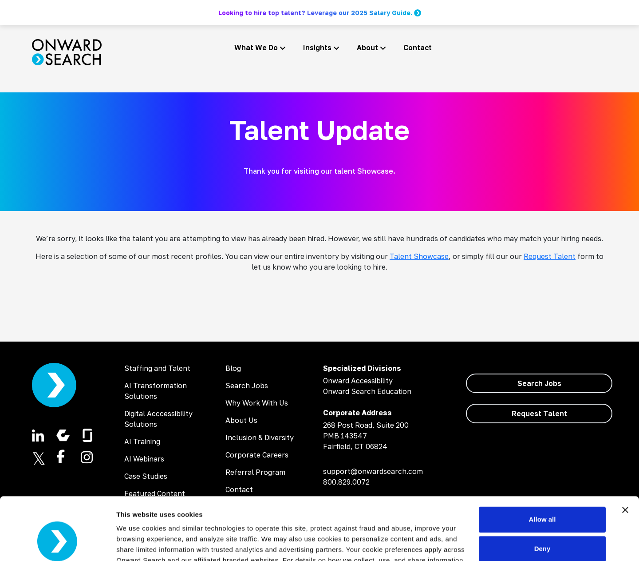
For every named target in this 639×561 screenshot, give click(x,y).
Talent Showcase (419, 256)
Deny (542, 496)
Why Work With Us (256, 402)
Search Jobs (246, 385)
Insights (317, 47)
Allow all (542, 467)
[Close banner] (625, 458)
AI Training (142, 441)
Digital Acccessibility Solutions (158, 419)
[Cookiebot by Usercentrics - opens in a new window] (57, 543)
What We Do (256, 47)
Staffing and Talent (157, 368)
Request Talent (550, 256)
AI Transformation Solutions (155, 391)
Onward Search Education (367, 391)
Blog (233, 368)
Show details (137, 543)
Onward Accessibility (358, 380)
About (367, 47)
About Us (241, 420)
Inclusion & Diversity (259, 437)
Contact (417, 47)
